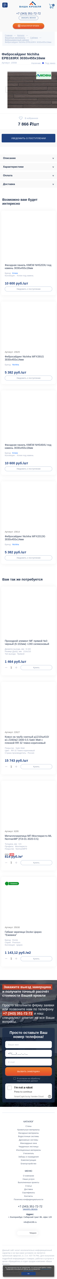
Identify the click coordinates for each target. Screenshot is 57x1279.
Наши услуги (29, 1179)
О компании (28, 1176)
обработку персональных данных (28, 1079)
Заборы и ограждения (28, 1157)
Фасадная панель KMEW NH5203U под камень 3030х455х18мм (28, 267)
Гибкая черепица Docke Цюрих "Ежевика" (23, 933)
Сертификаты (28, 1192)
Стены (28, 1126)
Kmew (15, 273)
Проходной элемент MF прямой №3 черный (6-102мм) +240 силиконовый (27, 642)
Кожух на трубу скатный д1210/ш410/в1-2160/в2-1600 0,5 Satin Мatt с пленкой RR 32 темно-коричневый (27, 739)
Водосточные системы (28, 1136)
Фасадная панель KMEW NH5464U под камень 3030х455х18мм (28, 446)
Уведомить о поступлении (28, 138)
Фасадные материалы (28, 1133)
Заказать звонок (28, 18)
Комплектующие (28, 1160)
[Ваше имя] (28, 1044)
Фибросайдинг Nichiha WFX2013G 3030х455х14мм (25, 538)
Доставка (28, 1189)
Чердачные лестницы (28, 1146)
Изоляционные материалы (28, 1150)
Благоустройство (28, 1163)
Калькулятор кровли (28, 26)
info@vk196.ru (30, 1222)
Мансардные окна (28, 1143)
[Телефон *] (28, 1053)
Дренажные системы (28, 1140)
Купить (36, 667)
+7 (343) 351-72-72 (28, 13)
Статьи (28, 1186)
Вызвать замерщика (28, 1071)
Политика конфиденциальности (28, 1199)
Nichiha (15, 365)
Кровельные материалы (28, 1130)
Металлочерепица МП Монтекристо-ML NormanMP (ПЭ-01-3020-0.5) (28, 837)
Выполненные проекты (28, 1182)
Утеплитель (28, 1153)
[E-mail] (28, 1062)
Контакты (28, 1196)
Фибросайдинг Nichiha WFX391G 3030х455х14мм (24, 358)
